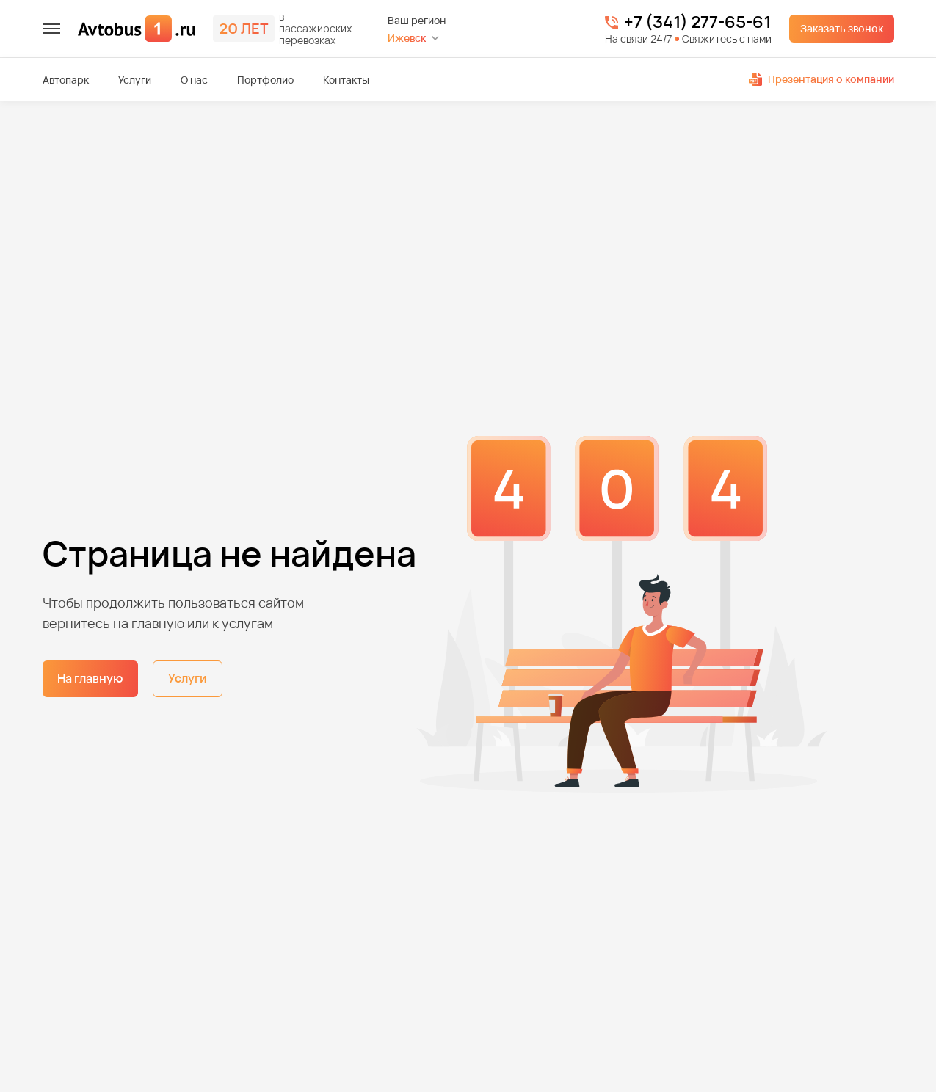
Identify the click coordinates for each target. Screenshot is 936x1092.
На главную (90, 678)
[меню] (51, 28)
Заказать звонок (841, 28)
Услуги (134, 80)
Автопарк (66, 80)
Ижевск (407, 38)
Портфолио (265, 80)
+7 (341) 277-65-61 (697, 22)
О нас (194, 80)
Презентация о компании (821, 79)
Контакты (346, 80)
